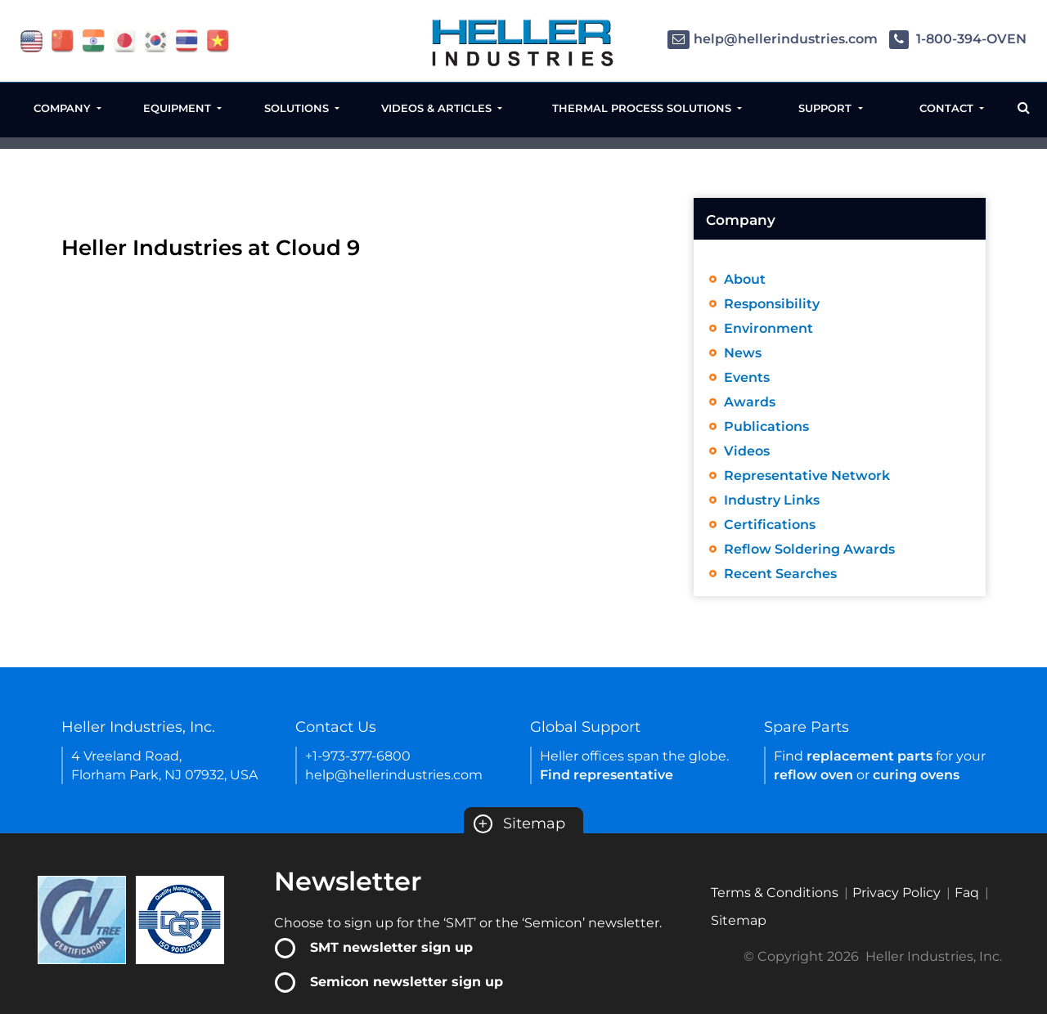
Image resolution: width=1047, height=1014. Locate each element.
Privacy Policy (896, 892)
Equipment (178, 107)
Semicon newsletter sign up (406, 981)
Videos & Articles (438, 107)
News (743, 353)
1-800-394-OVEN (958, 39)
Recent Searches (780, 573)
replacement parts (869, 756)
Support (826, 107)
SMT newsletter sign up (391, 947)
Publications (766, 426)
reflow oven (813, 775)
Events (747, 377)
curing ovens (916, 775)
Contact (948, 107)
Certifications (770, 524)
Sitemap (519, 823)
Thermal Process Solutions (643, 107)
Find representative (606, 775)
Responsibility (772, 304)
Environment (768, 328)
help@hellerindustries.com (772, 39)
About (745, 279)
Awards (749, 402)
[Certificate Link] (82, 919)
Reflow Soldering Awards (809, 549)
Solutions (298, 107)
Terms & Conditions (774, 892)
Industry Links (772, 500)
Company (64, 107)
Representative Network (807, 475)
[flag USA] (31, 39)
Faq (967, 892)
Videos (747, 451)
